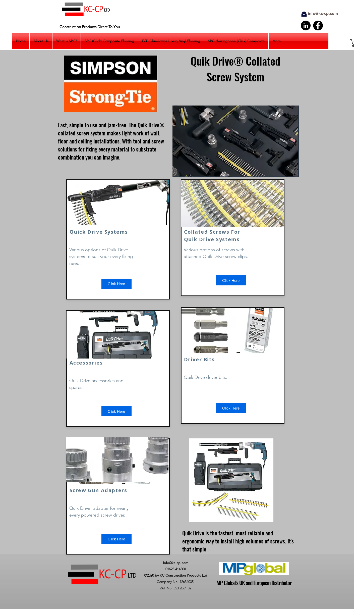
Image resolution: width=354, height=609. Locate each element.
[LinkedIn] (306, 25)
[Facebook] (318, 25)
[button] (116, 539)
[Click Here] (116, 284)
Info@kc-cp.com (175, 563)
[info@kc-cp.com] (323, 14)
